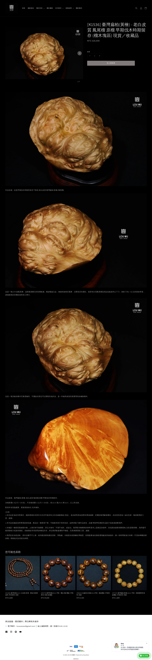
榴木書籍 (50, 8)
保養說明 (69, 8)
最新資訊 (31, 8)
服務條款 (76, 658)
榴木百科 (39, 8)
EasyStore (86, 655)
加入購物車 (111, 63)
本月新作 (58, 8)
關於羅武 (79, 8)
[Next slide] (79, 53)
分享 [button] (90, 70)
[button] (136, 8)
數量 (88, 52)
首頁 (23, 8)
